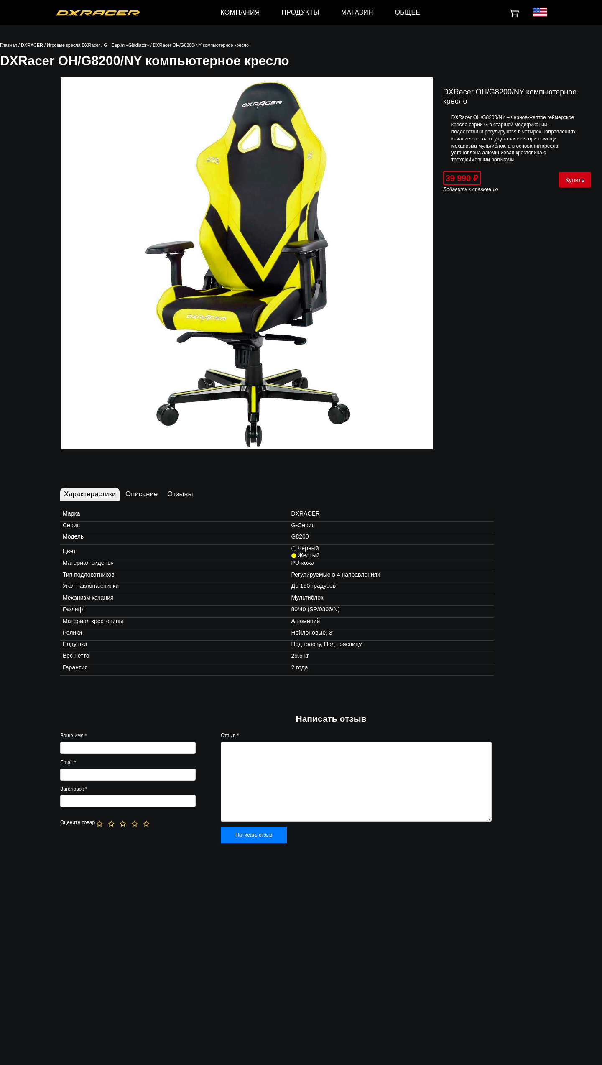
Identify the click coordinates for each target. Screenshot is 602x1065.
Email (68, 762)
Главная (8, 45)
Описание (141, 494)
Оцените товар (77, 822)
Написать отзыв (253, 835)
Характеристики (90, 494)
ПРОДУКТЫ (300, 12)
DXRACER (32, 45)
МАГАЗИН (357, 12)
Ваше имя (73, 735)
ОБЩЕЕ (407, 12)
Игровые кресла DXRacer (73, 45)
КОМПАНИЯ (240, 12)
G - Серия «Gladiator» (126, 45)
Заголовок (73, 789)
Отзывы (180, 494)
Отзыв (230, 735)
